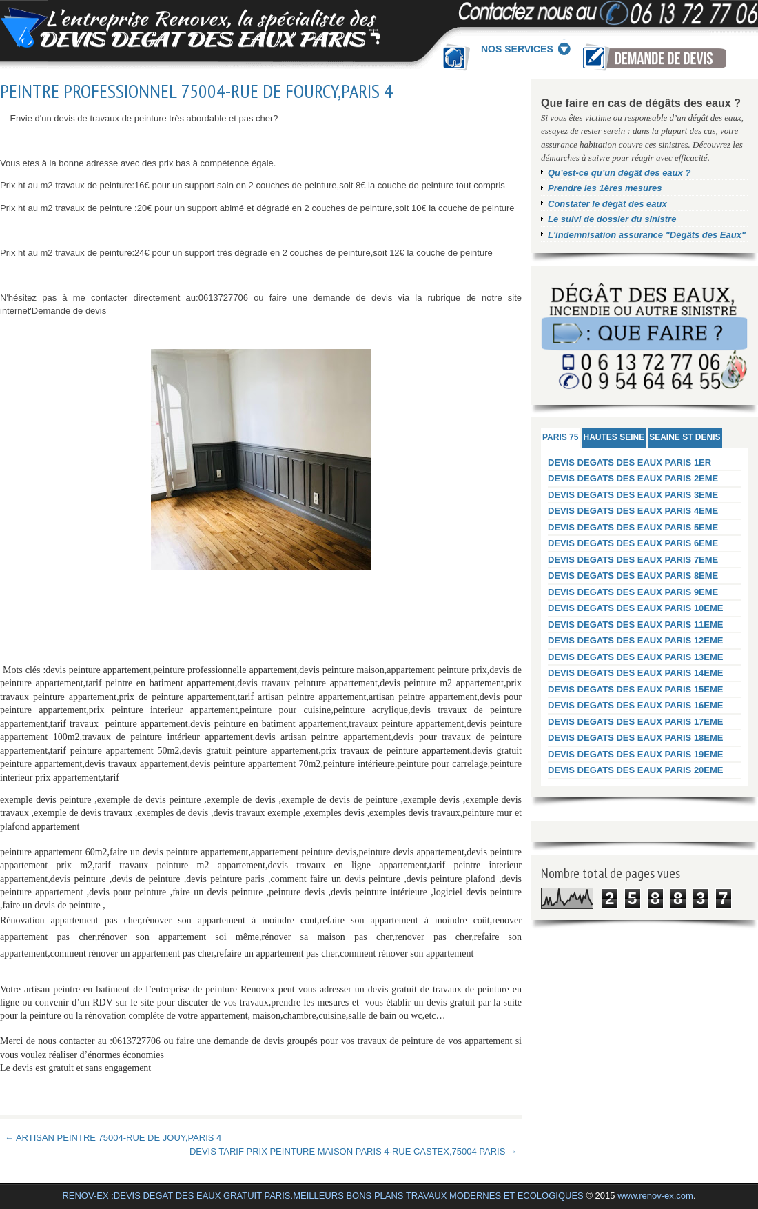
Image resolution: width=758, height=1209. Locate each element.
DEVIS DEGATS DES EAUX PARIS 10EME (636, 608)
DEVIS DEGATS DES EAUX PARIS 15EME (636, 689)
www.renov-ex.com (655, 1195)
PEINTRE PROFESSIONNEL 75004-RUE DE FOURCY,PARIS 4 (196, 91)
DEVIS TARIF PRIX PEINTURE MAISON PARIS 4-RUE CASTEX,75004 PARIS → (353, 1151)
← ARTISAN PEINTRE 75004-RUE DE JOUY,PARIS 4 (113, 1137)
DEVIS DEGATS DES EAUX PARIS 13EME (636, 657)
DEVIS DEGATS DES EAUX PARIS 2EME (633, 478)
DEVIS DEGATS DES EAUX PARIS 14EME (636, 673)
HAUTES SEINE (613, 437)
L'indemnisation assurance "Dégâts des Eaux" (647, 235)
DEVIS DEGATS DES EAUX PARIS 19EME (636, 754)
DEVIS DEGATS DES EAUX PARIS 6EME (633, 543)
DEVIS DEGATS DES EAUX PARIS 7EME (633, 559)
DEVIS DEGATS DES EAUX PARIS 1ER (629, 462)
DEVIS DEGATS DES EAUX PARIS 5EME (633, 527)
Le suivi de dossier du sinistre (612, 219)
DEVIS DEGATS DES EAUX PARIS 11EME (636, 624)
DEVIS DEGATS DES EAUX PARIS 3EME (633, 495)
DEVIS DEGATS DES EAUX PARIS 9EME (633, 592)
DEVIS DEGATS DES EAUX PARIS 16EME (636, 705)
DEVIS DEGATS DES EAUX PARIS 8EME (633, 575)
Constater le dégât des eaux (607, 204)
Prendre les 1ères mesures (605, 188)
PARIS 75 (560, 437)
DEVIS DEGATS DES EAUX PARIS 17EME (636, 722)
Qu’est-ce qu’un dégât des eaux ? (619, 173)
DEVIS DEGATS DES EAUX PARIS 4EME (633, 511)
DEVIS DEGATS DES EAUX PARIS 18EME (636, 737)
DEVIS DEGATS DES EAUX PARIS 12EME (636, 640)
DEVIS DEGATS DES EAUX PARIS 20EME (636, 770)
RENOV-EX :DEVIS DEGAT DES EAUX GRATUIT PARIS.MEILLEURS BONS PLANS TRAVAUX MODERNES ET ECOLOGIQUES (322, 1195)
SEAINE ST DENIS (684, 437)
